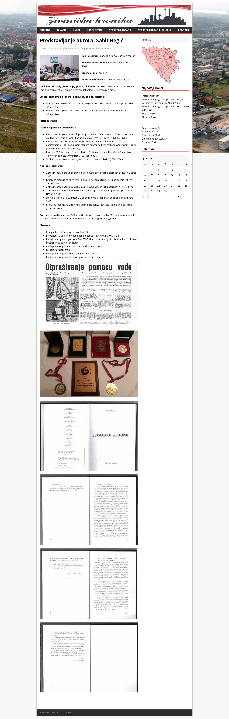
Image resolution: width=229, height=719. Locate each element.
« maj (146, 196)
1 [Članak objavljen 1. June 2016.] (158, 169)
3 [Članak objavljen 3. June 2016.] (172, 169)
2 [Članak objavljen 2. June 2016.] (165, 169)
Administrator (72, 48)
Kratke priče (95, 29)
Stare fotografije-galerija (155, 29)
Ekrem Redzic (148, 113)
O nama (61, 29)
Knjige (76, 29)
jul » (179, 196)
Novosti (93, 48)
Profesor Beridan (150, 95)
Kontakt (183, 29)
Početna (45, 29)
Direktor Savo (149, 117)
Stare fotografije (120, 29)
